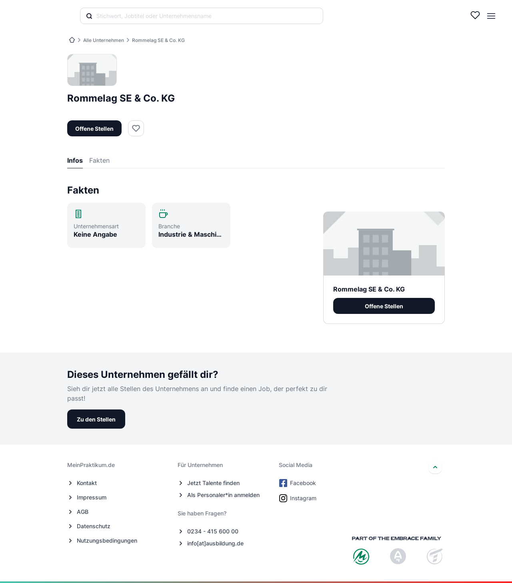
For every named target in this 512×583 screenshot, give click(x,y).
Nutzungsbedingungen (107, 540)
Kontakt (87, 482)
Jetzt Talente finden (213, 482)
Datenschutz (93, 526)
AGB (82, 511)
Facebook (298, 483)
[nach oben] (435, 467)
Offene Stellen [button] (94, 128)
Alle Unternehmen (103, 40)
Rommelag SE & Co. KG (158, 40)
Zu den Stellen (96, 419)
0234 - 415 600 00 (212, 531)
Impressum (91, 497)
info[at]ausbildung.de (215, 543)
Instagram (298, 498)
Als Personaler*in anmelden (223, 494)
